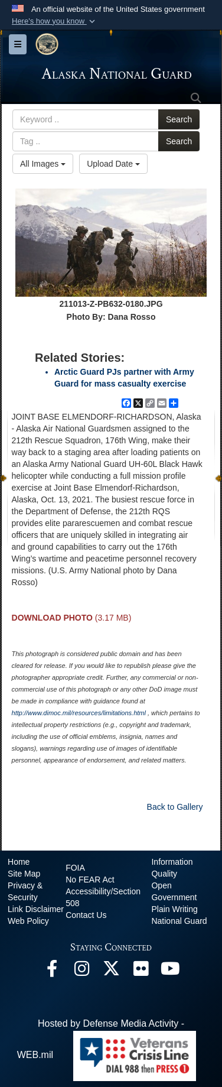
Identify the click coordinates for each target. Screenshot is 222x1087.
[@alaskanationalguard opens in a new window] (81, 971)
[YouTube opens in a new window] (170, 971)
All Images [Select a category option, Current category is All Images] (43, 163)
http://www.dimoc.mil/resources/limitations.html (79, 712)
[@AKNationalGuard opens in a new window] (111, 971)
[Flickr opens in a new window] (140, 971)
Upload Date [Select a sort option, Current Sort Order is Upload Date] (113, 163)
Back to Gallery (175, 807)
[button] (54, 21)
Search (179, 119)
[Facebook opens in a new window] (52, 971)
